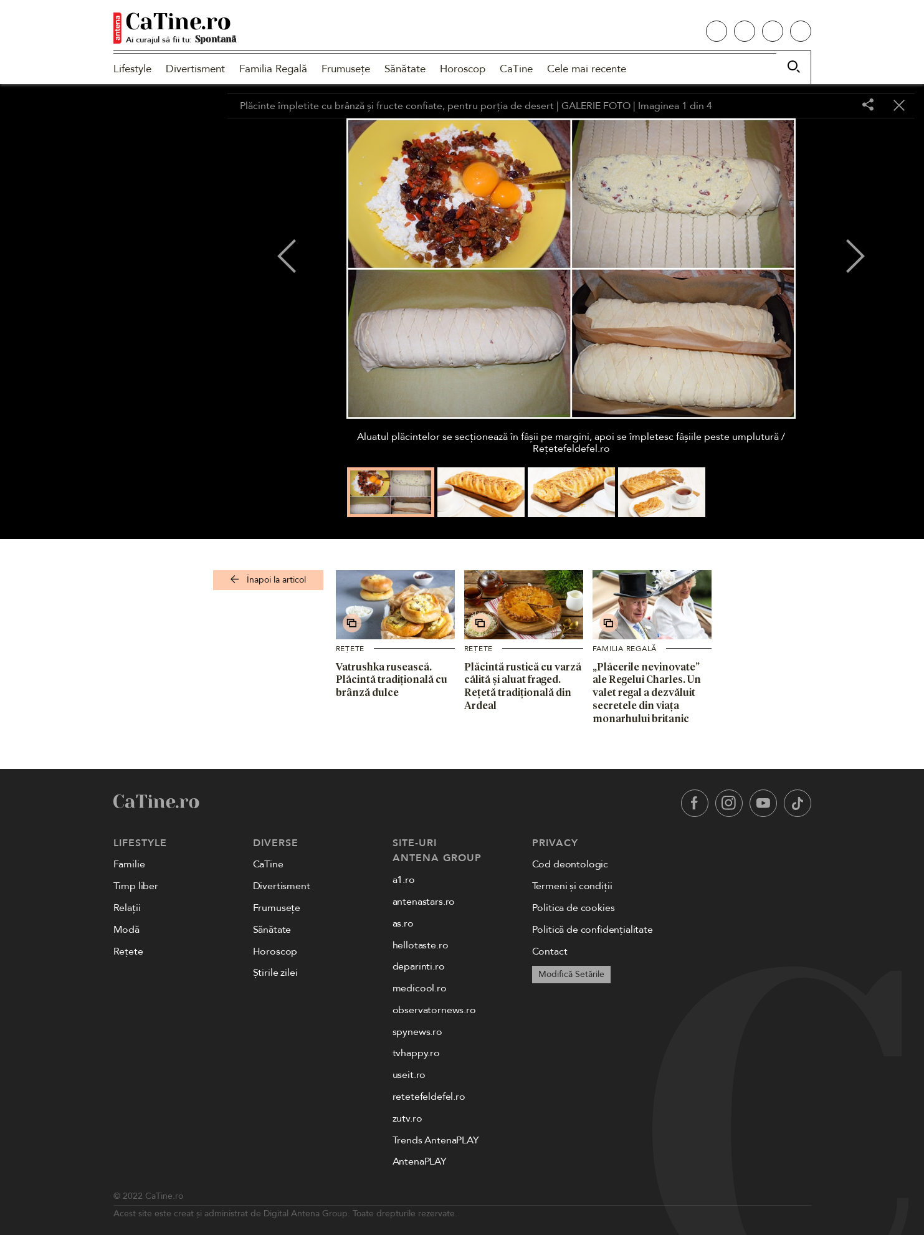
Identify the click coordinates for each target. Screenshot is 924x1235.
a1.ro (404, 880)
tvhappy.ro (416, 1053)
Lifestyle (132, 69)
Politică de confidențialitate (592, 930)
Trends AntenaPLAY (436, 1140)
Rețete (350, 649)
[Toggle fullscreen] (836, 106)
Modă (126, 930)
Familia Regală (273, 69)
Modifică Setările (571, 974)
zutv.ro (407, 1118)
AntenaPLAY (420, 1161)
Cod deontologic (570, 864)
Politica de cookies (573, 908)
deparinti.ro (419, 966)
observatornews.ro (434, 1010)
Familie (129, 864)
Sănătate (405, 69)
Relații (127, 908)
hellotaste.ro (421, 945)
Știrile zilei (275, 973)
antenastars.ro (424, 901)
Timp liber (135, 886)
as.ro (403, 923)
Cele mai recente (586, 69)
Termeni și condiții (572, 886)
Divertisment (195, 69)
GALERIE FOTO (596, 106)
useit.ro (409, 1075)
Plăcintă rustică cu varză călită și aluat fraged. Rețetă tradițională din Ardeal (522, 686)
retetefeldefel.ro (429, 1097)
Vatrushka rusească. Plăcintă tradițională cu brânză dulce (391, 679)
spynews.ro (417, 1032)
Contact (550, 951)
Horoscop (462, 69)
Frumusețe (345, 69)
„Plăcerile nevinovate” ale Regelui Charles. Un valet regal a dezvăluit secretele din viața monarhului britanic (647, 692)
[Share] (868, 105)
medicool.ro (420, 988)
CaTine (516, 69)
